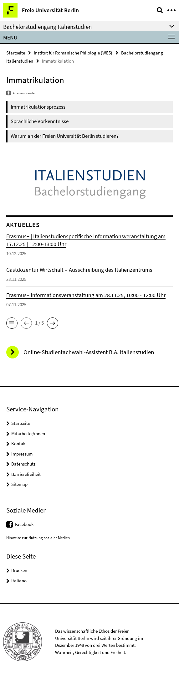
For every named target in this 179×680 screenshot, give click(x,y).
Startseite (15, 53)
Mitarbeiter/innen (28, 433)
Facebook (24, 524)
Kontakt (19, 443)
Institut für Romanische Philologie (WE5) (73, 53)
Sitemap (19, 484)
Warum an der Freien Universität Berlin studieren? (65, 135)
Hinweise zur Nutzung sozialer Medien (38, 537)
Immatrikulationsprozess (38, 106)
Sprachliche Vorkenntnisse (40, 121)
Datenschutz (23, 464)
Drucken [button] (19, 570)
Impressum (22, 454)
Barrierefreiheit (26, 474)
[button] (12, 323)
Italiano (19, 581)
